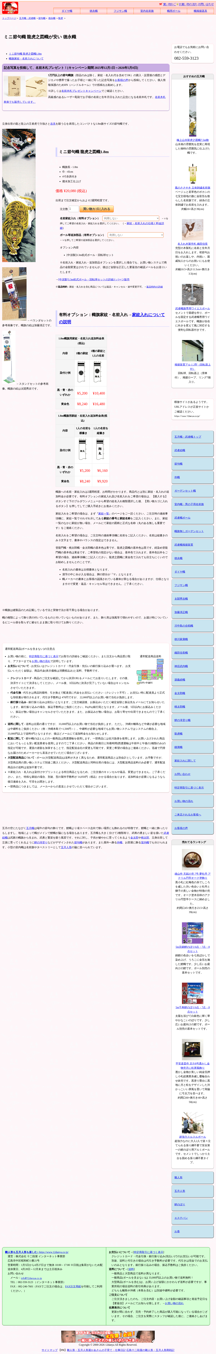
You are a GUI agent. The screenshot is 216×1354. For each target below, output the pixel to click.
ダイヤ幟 (67, 10)
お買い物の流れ (41, 661)
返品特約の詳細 (154, 286)
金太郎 (134, 837)
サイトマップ (50, 1350)
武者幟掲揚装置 (183, 544)
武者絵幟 (179, 450)
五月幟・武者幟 (27, 18)
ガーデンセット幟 (185, 490)
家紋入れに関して (185, 760)
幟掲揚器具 (200, 10)
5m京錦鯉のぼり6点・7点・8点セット (193, 947)
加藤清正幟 (181, 612)
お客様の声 (121, 80)
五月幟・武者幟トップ (187, 436)
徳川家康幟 (181, 639)
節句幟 (41, 18)
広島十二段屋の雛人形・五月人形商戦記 (150, 1350)
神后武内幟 (181, 666)
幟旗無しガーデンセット (189, 531)
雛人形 (178, 1177)
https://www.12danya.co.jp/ (36, 1252)
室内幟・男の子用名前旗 (189, 504)
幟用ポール (173, 10)
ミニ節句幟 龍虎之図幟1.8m (25, 53)
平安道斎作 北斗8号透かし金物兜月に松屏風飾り (193, 1063)
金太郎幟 (179, 693)
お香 (177, 1231)
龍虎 (60, 18)
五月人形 (66, 847)
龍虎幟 (178, 733)
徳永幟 (94, 10)
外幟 (119, 842)
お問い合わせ (182, 774)
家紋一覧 (103, 513)
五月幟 (30, 828)
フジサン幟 (120, 10)
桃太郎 (145, 837)
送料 (131, 1269)
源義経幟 (179, 679)
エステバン (181, 1218)
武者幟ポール (182, 517)
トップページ (9, 18)
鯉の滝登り (41, 842)
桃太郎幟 (179, 706)
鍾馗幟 (178, 747)
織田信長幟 (181, 652)
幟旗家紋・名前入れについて (26, 58)
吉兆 (53, 123)
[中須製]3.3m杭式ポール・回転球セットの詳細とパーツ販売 (94, 279)
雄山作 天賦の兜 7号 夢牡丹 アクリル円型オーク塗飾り (193, 873)
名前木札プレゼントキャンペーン (81, 90)
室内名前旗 (147, 10)
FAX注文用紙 (73, 1286)
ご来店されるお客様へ (187, 814)
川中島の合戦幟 (183, 625)
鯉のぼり (179, 1204)
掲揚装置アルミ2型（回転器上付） (193, 364)
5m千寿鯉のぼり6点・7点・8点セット (193, 1007)
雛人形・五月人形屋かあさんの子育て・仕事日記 (96, 1350)
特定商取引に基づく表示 (43, 656)
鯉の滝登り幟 (182, 720)
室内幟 (145, 842)
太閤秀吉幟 (181, 598)
